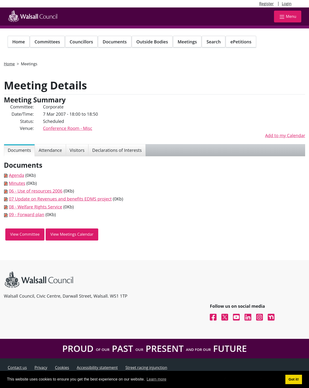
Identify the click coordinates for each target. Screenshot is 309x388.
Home (18, 42)
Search (213, 42)
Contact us (17, 367)
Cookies (62, 367)
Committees (47, 42)
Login (287, 3)
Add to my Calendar (285, 135)
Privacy (41, 367)
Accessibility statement (97, 367)
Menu (287, 17)
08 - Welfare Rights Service (35, 207)
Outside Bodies (152, 42)
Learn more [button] (156, 379)
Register (266, 3)
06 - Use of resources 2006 (36, 191)
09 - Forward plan (26, 214)
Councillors (81, 42)
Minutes (17, 183)
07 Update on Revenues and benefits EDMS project (60, 199)
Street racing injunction (146, 367)
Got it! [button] (293, 379)
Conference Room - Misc (67, 128)
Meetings (187, 42)
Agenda (16, 175)
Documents (114, 42)
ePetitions (240, 42)
